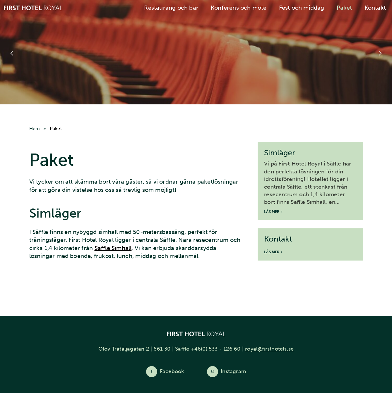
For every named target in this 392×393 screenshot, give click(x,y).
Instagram (233, 371)
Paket (344, 7)
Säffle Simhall (113, 247)
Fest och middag (301, 7)
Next (380, 53)
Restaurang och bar (171, 7)
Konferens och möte (239, 7)
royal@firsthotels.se (269, 349)
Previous (12, 53)
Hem (34, 128)
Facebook (172, 371)
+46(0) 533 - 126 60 (216, 349)
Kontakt (375, 7)
